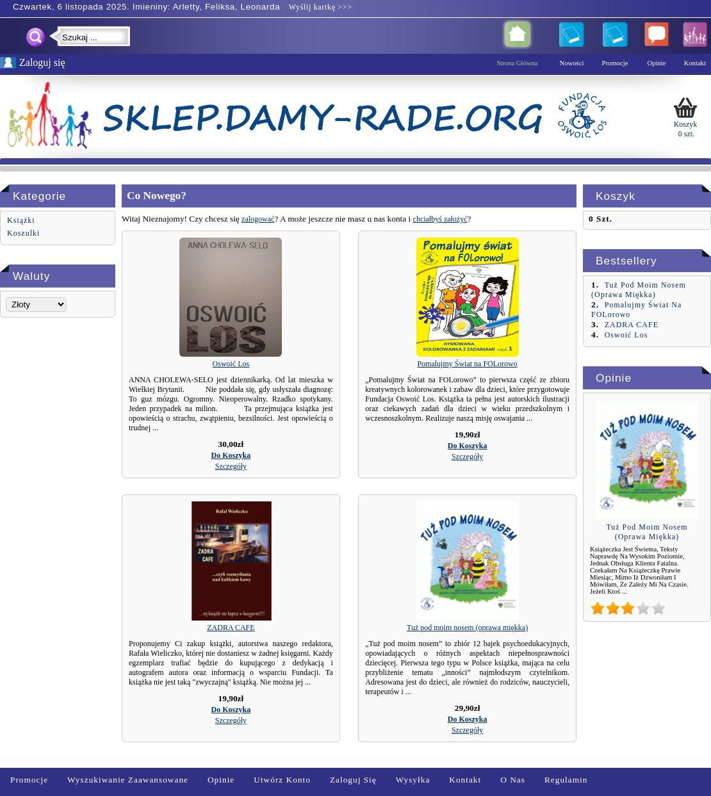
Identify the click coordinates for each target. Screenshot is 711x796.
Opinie (221, 779)
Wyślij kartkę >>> (319, 7)
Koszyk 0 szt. (685, 116)
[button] (231, 455)
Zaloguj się (353, 779)
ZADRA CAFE (230, 627)
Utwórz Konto (282, 779)
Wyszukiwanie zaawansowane (127, 779)
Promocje (29, 779)
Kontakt (465, 779)
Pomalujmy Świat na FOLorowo (467, 363)
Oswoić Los (231, 363)
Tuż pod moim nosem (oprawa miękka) (467, 627)
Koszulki (23, 233)
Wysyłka (413, 779)
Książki (21, 220)
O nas (512, 779)
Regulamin (566, 779)
